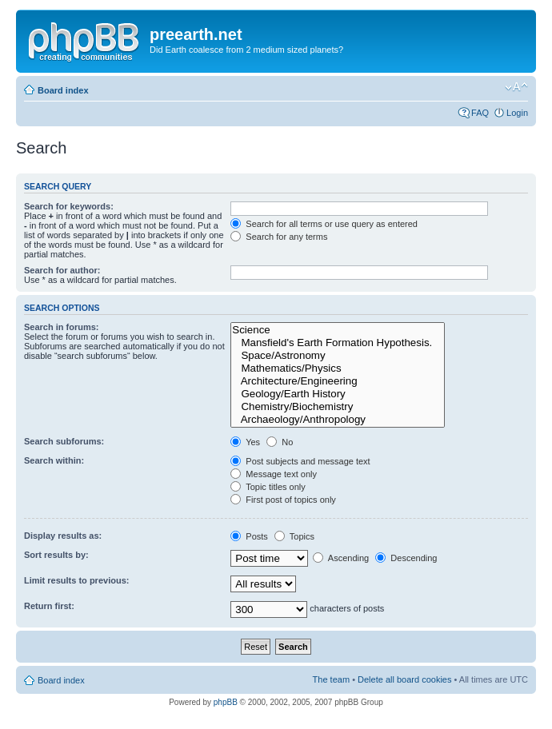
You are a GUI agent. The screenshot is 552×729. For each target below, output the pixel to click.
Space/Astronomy (337, 355)
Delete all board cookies (404, 679)
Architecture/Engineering (337, 381)
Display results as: (63, 535)
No (279, 442)
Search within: (54, 460)
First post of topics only (283, 499)
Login (517, 113)
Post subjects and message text (300, 461)
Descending (406, 558)
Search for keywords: (69, 206)
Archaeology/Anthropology (337, 419)
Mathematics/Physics (337, 368)
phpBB (226, 702)
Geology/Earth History (337, 394)
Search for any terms (278, 236)
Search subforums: (64, 441)
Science (337, 330)
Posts (249, 536)
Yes (245, 442)
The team (331, 679)
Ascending (341, 558)
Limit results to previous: (76, 580)
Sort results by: (56, 555)
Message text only (273, 474)
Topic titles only (267, 487)
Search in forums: (61, 327)
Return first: (49, 606)
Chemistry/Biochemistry (337, 406)
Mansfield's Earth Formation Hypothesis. (337, 343)
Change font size (516, 87)
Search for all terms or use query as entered (324, 224)
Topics (294, 536)
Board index (63, 90)
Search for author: (62, 270)
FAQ (480, 113)
